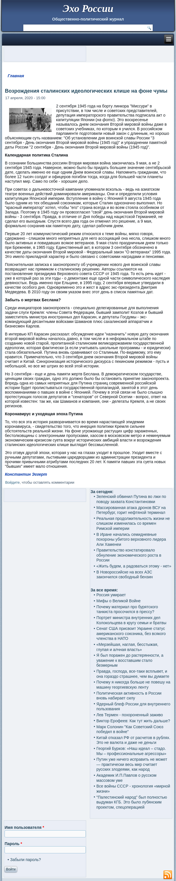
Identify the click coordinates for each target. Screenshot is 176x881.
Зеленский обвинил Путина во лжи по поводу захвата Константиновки (131, 499)
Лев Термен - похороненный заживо (129, 715)
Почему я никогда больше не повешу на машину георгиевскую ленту (133, 684)
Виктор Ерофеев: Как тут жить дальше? (133, 721)
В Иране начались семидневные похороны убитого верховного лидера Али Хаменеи (131, 539)
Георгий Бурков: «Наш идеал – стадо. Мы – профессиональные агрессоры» (131, 751)
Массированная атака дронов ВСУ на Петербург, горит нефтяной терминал (131, 510)
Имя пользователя (24, 827)
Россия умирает (111, 595)
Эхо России (88, 8)
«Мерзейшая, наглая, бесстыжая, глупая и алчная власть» (127, 647)
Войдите (12, 482)
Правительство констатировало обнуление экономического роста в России (128, 555)
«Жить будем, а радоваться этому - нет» (133, 566)
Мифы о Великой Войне (118, 601)
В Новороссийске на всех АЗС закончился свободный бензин (124, 574)
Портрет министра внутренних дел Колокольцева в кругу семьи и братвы (131, 620)
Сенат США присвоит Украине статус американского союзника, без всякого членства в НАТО (131, 633)
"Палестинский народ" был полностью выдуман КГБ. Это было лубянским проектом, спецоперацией (131, 802)
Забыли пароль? (25, 859)
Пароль (13, 843)
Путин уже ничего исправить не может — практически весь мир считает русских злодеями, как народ (131, 764)
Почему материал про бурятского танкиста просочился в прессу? (127, 609)
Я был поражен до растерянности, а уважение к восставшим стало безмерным (129, 660)
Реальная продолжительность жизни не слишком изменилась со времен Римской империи (133, 523)
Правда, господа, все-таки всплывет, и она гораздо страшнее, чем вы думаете (132, 674)
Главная (16, 76)
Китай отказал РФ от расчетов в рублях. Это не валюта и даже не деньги (133, 740)
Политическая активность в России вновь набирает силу (128, 696)
